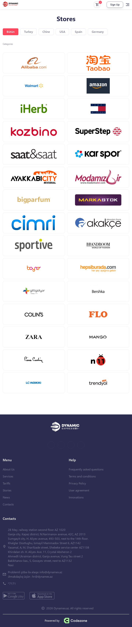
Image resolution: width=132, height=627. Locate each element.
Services (8, 476)
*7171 (12, 583)
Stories (7, 490)
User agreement (79, 490)
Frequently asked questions (86, 469)
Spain (78, 32)
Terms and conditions (82, 476)
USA (62, 32)
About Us (9, 469)
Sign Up (114, 4)
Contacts (8, 504)
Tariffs (6, 483)
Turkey (28, 32)
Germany (98, 32)
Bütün (11, 32)
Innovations (76, 497)
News (6, 497)
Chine (46, 32)
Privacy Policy (77, 483)
